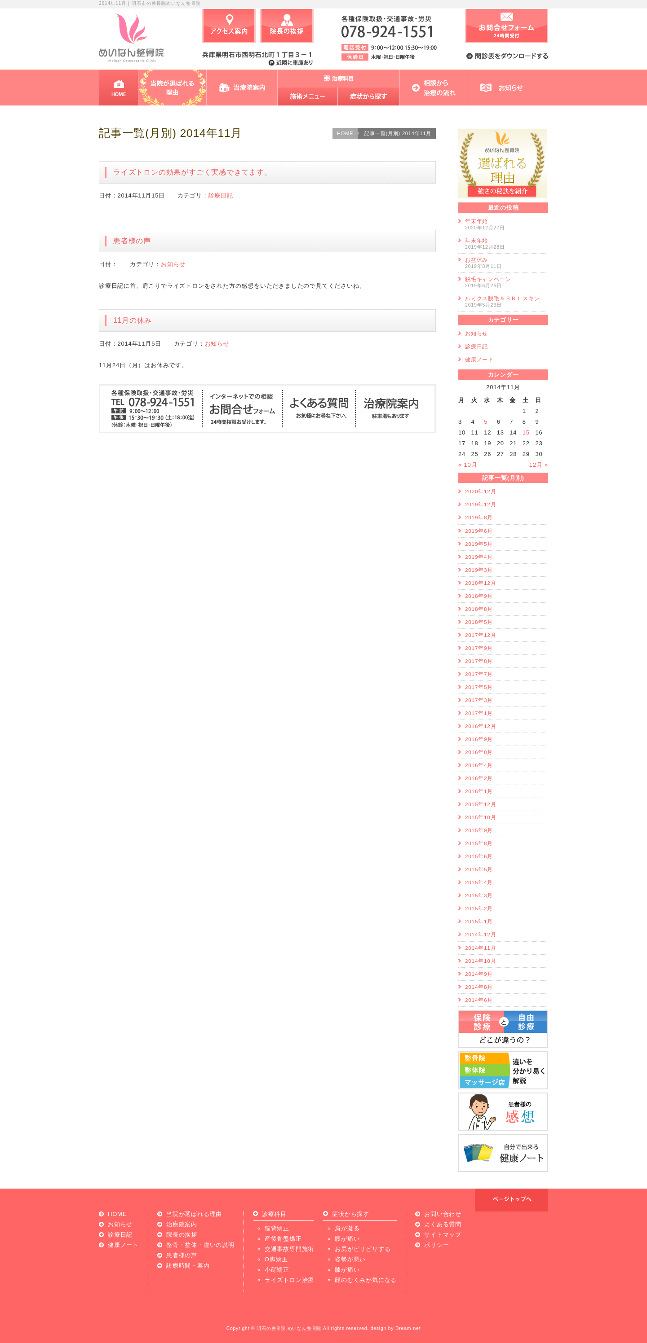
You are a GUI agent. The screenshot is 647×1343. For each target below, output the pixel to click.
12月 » (538, 464)
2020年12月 (480, 491)
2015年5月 (479, 869)
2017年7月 (479, 674)
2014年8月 (479, 987)
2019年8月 (479, 517)
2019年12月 (480, 504)
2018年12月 (480, 583)
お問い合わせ (442, 1214)
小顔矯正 (277, 1270)
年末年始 (476, 221)
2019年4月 (479, 557)
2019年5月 (479, 544)
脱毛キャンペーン (488, 279)
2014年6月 (479, 1000)
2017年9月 (479, 648)
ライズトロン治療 (289, 1280)
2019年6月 (479, 531)
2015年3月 (479, 895)
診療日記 (220, 195)
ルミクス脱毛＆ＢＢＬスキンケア (507, 298)
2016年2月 (479, 778)
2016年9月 (479, 739)
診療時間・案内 (188, 1265)
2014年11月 (480, 948)
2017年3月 (479, 700)
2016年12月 (480, 726)
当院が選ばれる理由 (194, 1214)
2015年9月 (479, 830)
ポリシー (436, 1245)
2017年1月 (479, 713)
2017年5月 (479, 687)
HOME (345, 133)
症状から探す (350, 1214)
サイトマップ (442, 1234)
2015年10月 (480, 817)
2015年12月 (480, 804)
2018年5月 (479, 622)
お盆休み (476, 260)
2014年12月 (480, 934)
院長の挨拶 (181, 1234)
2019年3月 (479, 570)
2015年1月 (479, 921)
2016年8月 (479, 752)
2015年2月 (479, 908)
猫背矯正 (277, 1228)
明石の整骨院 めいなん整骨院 (289, 1328)
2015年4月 (479, 882)
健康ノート (479, 359)
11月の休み (132, 320)
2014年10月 (480, 961)
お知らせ (173, 264)
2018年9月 (479, 596)
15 (526, 432)
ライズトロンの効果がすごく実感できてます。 (192, 172)
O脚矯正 (276, 1259)
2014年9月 (479, 974)
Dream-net (408, 1328)
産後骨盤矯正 (283, 1239)
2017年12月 (480, 635)
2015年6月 (479, 856)
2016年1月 (479, 791)
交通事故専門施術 (289, 1249)
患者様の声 (136, 241)
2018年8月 (479, 609)
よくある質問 (442, 1224)
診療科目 (274, 1214)
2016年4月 (479, 765)
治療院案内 (181, 1224)
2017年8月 (479, 661)
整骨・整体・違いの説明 (200, 1245)
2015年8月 (479, 843)
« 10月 (467, 464)
